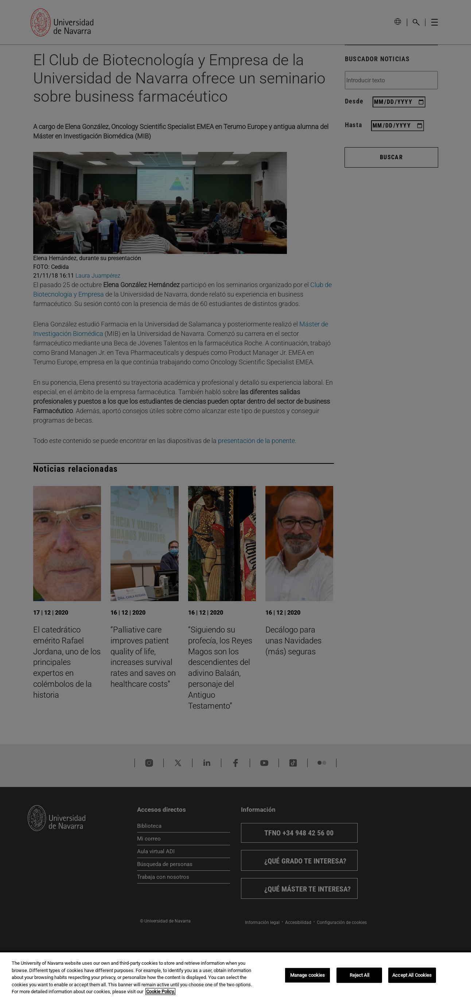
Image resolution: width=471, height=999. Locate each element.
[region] (235, 975)
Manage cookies (307, 975)
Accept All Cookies (412, 975)
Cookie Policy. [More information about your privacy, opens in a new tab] (160, 991)
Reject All (359, 975)
